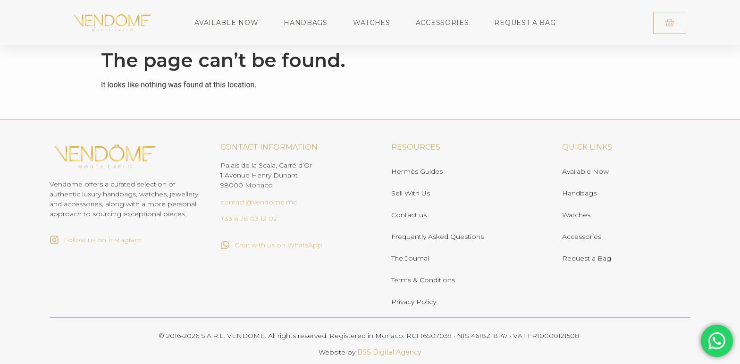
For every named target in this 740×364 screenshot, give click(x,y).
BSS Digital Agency (389, 352)
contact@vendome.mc (258, 202)
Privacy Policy (413, 301)
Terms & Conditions (423, 280)
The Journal (410, 258)
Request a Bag (524, 22)
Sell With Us (410, 193)
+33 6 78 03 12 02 (248, 218)
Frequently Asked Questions (437, 236)
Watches (371, 22)
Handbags (306, 22)
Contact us (409, 215)
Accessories (442, 22)
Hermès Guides (417, 171)
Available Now (226, 22)
